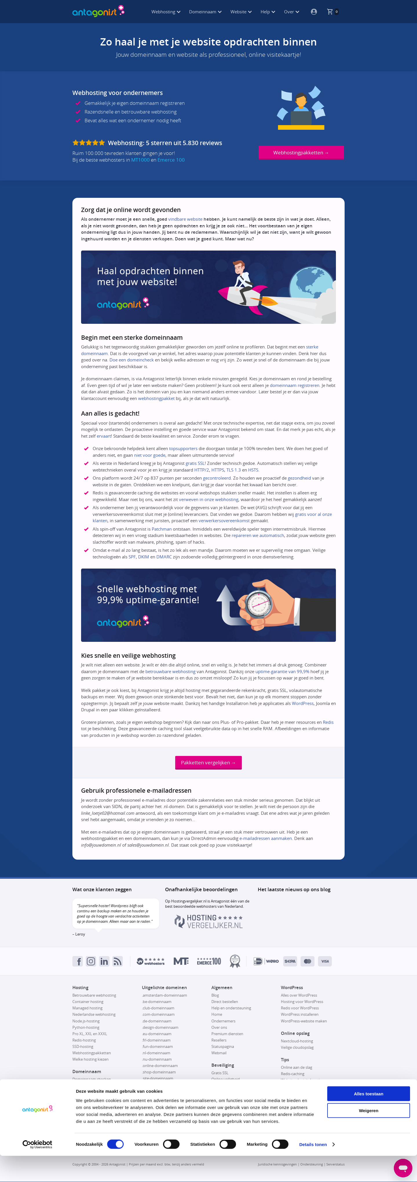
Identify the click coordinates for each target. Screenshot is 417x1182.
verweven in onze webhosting (208, 499)
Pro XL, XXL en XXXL (89, 1034)
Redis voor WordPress (300, 1008)
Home (216, 1014)
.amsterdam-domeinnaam (164, 995)
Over (291, 11)
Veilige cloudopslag (297, 1047)
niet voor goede (149, 455)
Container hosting (87, 1002)
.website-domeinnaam (161, 1104)
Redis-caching (292, 1074)
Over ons (219, 1027)
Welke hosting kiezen (90, 1059)
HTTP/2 (201, 470)
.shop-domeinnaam (159, 1072)
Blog (215, 995)
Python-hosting (85, 1027)
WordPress (303, 703)
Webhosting (165, 11)
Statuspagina (222, 1046)
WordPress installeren (300, 1014)
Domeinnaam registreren (94, 1092)
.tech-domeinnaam (158, 1098)
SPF (132, 557)
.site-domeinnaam (157, 1078)
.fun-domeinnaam (157, 1046)
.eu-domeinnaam (156, 1034)
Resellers (218, 1040)
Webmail (218, 1053)
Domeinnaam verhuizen (93, 1098)
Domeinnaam (205, 11)
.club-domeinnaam (158, 1008)
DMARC (164, 557)
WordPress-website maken (304, 1021)
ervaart (104, 436)
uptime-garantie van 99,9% (282, 671)
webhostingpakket (156, 398)
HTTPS (217, 470)
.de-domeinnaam (156, 1021)
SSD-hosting (82, 1046)
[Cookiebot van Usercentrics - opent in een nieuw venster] (37, 1170)
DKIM (143, 557)
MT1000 (140, 159)
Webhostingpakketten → (301, 152)
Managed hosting (87, 1008)
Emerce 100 (171, 159)
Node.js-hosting (86, 1021)
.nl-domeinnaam (156, 1053)
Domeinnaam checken (91, 1079)
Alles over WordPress (299, 995)
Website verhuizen (297, 1087)
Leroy (80, 934)
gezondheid (299, 478)
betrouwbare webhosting (170, 671)
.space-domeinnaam (159, 1085)
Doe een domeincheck (131, 360)
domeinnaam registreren (294, 385)
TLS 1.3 (233, 470)
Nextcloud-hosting (297, 1041)
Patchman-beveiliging (229, 1086)
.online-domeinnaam (160, 1066)
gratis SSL (195, 463)
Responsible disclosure (230, 1092)
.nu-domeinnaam (157, 1059)
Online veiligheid (225, 1079)
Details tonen (313, 1170)
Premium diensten (227, 1034)
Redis (328, 722)
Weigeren (368, 1136)
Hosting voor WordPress (302, 1002)
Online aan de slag (296, 1067)
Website (241, 11)
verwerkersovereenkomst (224, 520)
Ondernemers (223, 1021)
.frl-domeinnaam (156, 1040)
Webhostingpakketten (91, 1053)
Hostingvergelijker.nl (188, 901)
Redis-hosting (84, 1040)
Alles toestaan (368, 1119)
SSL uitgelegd (222, 1098)
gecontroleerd (217, 478)
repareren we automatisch (258, 535)
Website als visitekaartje (301, 1080)
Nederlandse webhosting (94, 1014)
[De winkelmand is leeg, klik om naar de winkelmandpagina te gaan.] (332, 11)
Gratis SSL (219, 1073)
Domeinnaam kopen (90, 1086)
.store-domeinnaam (159, 1091)
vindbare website (185, 219)
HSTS (253, 470)
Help (268, 11)
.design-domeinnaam (160, 1027)
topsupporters (183, 448)
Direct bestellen (224, 1002)
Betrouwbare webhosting (94, 995)
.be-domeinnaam (156, 1002)
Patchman (162, 529)
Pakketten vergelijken (208, 762)
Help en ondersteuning (231, 1008)
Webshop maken (295, 1093)
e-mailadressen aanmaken (265, 839)
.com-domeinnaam (158, 1014)
